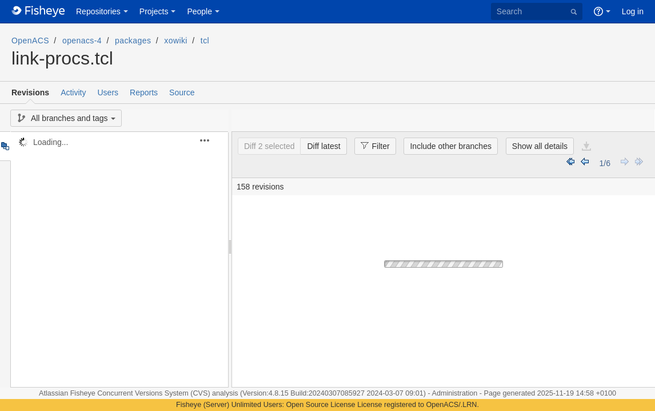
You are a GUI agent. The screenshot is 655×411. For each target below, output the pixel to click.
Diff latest (323, 146)
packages (133, 40)
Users (107, 92)
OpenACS (30, 40)
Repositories (98, 11)
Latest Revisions (639, 163)
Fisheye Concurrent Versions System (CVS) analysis (155, 393)
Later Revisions (624, 163)
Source (181, 92)
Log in (633, 11)
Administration (455, 393)
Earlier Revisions (585, 163)
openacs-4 (82, 40)
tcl (205, 40)
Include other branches (450, 146)
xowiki (175, 40)
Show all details (540, 146)
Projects (154, 11)
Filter (371, 145)
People (199, 11)
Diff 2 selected (269, 146)
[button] (211, 140)
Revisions (30, 92)
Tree (5, 146)
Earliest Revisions (571, 163)
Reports (144, 92)
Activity (73, 92)
